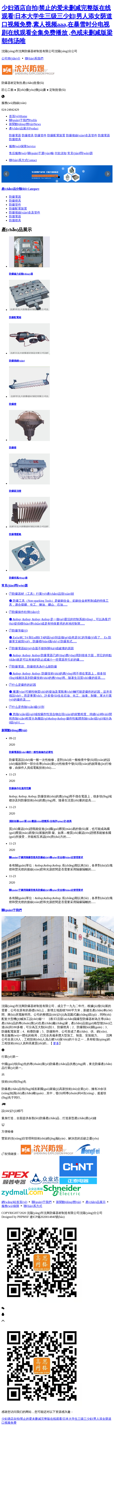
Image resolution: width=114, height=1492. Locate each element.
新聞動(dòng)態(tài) (25, 124)
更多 (56, 1043)
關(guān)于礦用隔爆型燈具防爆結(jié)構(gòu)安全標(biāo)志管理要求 (46, 857)
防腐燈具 (15, 139)
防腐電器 (104, 135)
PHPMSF (23, 1216)
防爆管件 (40, 135)
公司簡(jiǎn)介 (11, 58)
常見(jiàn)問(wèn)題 (80, 153)
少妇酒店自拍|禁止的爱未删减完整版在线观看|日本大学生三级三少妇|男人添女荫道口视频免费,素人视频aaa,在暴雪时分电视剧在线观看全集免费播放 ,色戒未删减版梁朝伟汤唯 (57, 24)
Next (108, 174)
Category (20, 188)
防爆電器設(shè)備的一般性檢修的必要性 (31, 752)
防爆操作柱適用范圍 (20, 788)
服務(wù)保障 (22, 146)
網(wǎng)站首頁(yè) (14, 1202)
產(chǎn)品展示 (23, 128)
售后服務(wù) (18, 153)
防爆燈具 (28, 135)
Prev (6, 174)
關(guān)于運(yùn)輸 (40, 153)
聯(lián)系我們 (34, 58)
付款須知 (61, 153)
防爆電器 (15, 135)
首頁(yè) (18, 116)
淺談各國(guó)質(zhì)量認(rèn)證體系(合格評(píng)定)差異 (40, 821)
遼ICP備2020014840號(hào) (47, 1216)
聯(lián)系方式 (23, 160)
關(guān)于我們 (23, 120)
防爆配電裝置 (56, 135)
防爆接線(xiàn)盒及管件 (81, 135)
